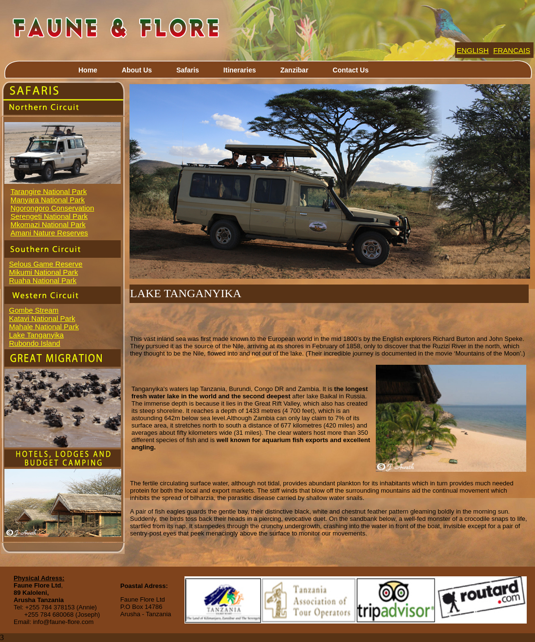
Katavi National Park (42, 318)
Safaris (187, 70)
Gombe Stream (34, 310)
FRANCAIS (511, 50)
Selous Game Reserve (46, 264)
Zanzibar (294, 70)
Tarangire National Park (49, 191)
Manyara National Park (48, 200)
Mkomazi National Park (48, 224)
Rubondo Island (34, 343)
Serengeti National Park (49, 216)
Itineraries (239, 70)
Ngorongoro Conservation (52, 208)
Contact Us (350, 70)
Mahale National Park (44, 326)
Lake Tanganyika (36, 335)
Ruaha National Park (42, 280)
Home (87, 70)
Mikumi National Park (43, 272)
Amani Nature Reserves (49, 233)
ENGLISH (473, 50)
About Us (137, 70)
